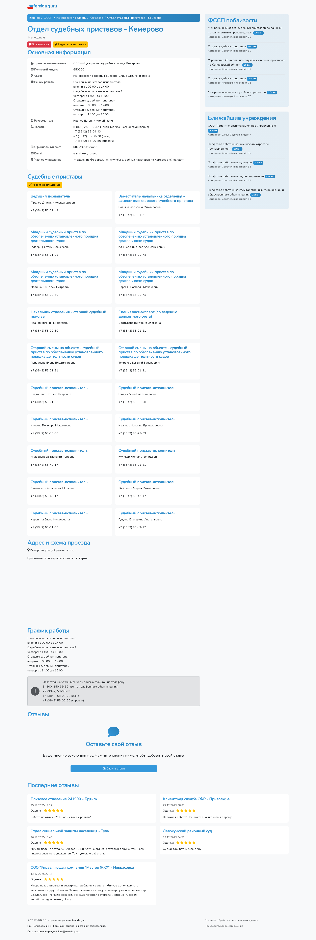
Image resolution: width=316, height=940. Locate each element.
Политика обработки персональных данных (231, 920)
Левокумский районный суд (187, 831)
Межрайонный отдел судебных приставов (237, 92)
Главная (34, 18)
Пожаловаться (39, 44)
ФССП (48, 18)
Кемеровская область (71, 18)
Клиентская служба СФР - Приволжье (196, 799)
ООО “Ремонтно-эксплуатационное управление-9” (242, 126)
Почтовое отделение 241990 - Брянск (64, 799)
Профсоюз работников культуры (230, 162)
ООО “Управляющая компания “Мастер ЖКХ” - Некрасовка (82, 867)
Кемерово (96, 18)
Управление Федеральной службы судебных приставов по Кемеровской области (128, 160)
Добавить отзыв (114, 768)
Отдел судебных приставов (227, 46)
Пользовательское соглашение (224, 926)
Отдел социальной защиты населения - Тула (70, 831)
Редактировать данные (70, 44)
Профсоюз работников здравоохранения (236, 176)
